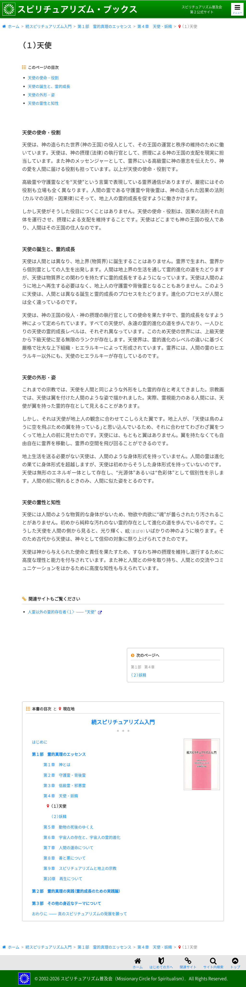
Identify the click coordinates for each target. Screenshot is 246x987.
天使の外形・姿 (41, 94)
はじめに (39, 742)
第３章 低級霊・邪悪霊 (64, 785)
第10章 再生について (62, 878)
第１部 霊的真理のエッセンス (104, 26)
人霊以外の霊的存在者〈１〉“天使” (62, 612)
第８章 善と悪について (64, 858)
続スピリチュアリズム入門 (48, 26)
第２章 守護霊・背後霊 (64, 775)
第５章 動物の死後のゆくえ (68, 827)
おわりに (79, 913)
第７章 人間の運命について (68, 847)
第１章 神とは (56, 764)
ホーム (13, 26)
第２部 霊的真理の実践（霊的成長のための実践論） (76, 891)
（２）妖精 (138, 675)
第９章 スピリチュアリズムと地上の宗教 (80, 868)
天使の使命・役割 (43, 77)
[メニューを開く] (237, 9)
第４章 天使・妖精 (154, 26)
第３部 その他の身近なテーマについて (66, 903)
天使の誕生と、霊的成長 (49, 86)
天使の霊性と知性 (43, 103)
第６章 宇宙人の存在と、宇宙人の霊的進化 (81, 837)
